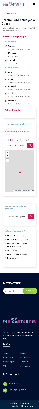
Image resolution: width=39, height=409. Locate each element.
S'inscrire (30, 291)
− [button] (7, 155)
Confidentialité (24, 362)
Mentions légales (9, 362)
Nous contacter (25, 366)
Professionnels (8, 357)
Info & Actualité (25, 357)
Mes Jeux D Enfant (14, 236)
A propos (23, 353)
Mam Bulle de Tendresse (16, 240)
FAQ (4, 366)
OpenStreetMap (23, 190)
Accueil (5, 353)
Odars (21, 11)
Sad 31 (9, 250)
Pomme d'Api (12, 258)
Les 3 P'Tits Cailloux (14, 254)
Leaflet (15, 190)
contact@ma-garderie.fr (17, 390)
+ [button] (7, 152)
